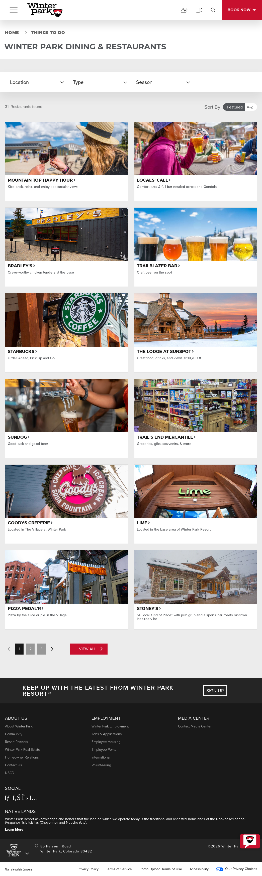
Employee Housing (106, 741)
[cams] (199, 10)
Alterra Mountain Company (18, 869)
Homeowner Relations (22, 757)
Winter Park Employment (110, 726)
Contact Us (13, 765)
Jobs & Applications (107, 734)
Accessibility (199, 869)
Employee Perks (104, 749)
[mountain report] (184, 10)
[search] (213, 10)
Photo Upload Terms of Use (160, 869)
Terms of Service (119, 869)
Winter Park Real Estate (22, 749)
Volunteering (101, 765)
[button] (36, 82)
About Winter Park (19, 726)
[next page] (52, 649)
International (101, 757)
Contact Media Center (194, 726)
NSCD (9, 773)
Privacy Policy (88, 869)
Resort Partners (16, 741)
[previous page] (9, 649)
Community (13, 734)
